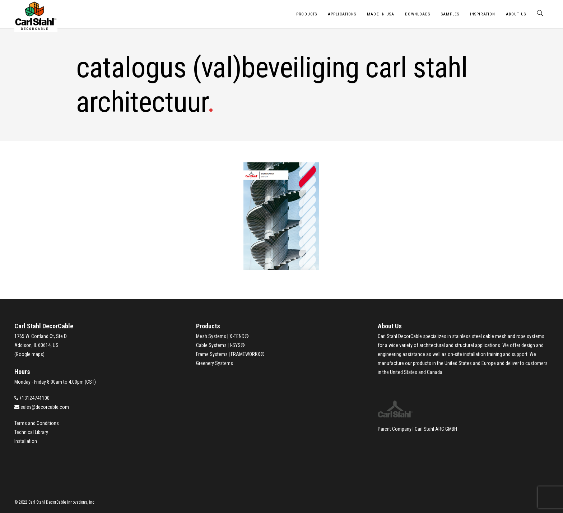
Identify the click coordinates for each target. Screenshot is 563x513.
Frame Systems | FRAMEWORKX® (230, 354)
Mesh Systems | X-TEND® (222, 336)
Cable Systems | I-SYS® (220, 345)
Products (306, 14)
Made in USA (380, 14)
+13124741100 (34, 398)
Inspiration (482, 14)
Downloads (417, 14)
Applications (342, 14)
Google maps (29, 354)
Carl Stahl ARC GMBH (436, 429)
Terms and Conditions (36, 423)
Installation (25, 441)
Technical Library (31, 432)
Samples (450, 14)
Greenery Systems (214, 363)
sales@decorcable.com (44, 407)
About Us (516, 14)
